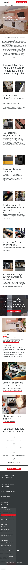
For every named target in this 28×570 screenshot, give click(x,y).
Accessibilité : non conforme (23, 556)
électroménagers (12, 45)
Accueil (2, 5)
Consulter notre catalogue (6, 529)
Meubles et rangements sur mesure (8, 491)
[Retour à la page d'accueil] (7, 2)
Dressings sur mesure (5, 489)
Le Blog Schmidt (5, 477)
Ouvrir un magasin (4, 540)
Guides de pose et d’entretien (7, 526)
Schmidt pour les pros (5, 496)
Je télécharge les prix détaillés (11, 341)
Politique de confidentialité (16, 556)
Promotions (3, 521)
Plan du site (14, 559)
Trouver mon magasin (5, 509)
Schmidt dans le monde (5, 542)
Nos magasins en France (6, 545)
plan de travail (8, 44)
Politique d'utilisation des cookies (4, 556)
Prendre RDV (22, 2)
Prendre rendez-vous (9, 515)
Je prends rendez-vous (14, 311)
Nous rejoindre (4, 537)
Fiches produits (4, 524)
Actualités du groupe (5, 535)
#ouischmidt (11, 556)
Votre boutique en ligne (8, 475)
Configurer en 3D (4, 504)
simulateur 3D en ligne (17, 54)
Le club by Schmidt (4, 512)
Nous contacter (4, 507)
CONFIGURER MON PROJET (9, 421)
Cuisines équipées (8, 5)
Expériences (14, 5)
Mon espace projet (4, 502)
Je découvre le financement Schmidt (12, 390)
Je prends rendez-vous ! (14, 468)
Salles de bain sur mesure (6, 493)
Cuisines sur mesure (5, 486)
